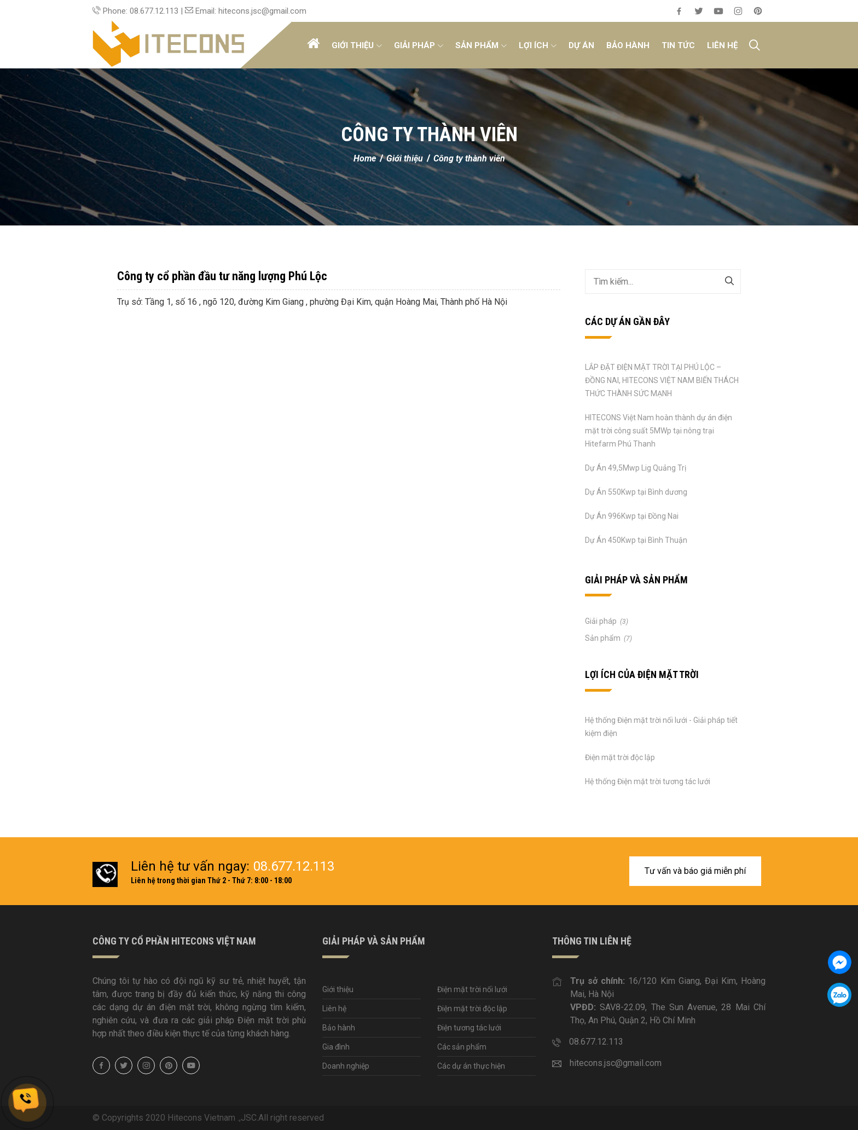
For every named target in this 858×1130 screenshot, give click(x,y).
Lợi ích (537, 45)
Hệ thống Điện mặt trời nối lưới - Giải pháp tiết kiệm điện (661, 727)
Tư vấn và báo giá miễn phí (695, 871)
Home (365, 158)
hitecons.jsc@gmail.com (616, 1063)
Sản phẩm (481, 45)
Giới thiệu (357, 45)
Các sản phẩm (461, 1046)
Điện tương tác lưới (469, 1027)
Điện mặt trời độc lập (620, 757)
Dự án (581, 45)
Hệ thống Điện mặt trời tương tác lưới (647, 781)
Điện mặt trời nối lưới (472, 989)
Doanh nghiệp (345, 1066)
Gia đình (336, 1046)
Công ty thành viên (469, 158)
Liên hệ (722, 45)
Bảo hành (628, 45)
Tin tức (678, 45)
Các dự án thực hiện (471, 1066)
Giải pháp (418, 45)
